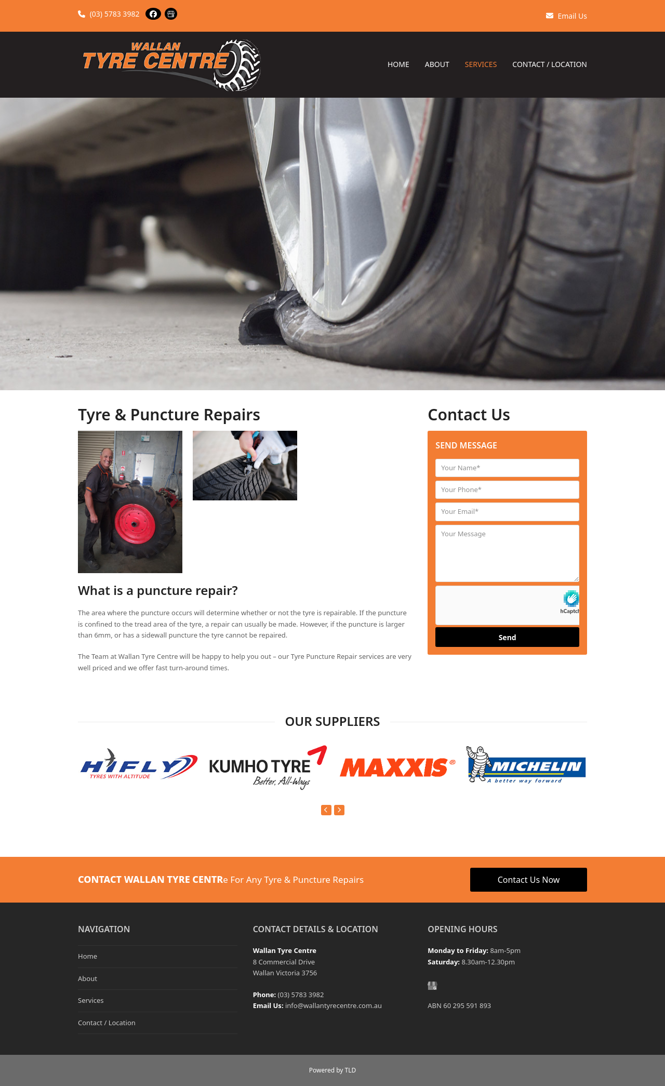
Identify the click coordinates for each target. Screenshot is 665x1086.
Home (87, 956)
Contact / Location (107, 1022)
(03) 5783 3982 (108, 14)
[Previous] (326, 810)
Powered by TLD (332, 1070)
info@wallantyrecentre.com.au (333, 1005)
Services (91, 1000)
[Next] (339, 810)
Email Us (566, 16)
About (87, 978)
